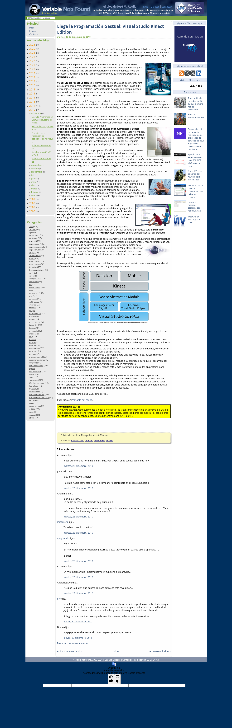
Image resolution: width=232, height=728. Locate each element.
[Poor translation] (117, 679)
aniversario (34, 235)
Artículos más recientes (69, 651)
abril (33, 185)
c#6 (31, 276)
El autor (155, 6)
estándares (34, 302)
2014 (32, 93)
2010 (32, 110)
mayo (34, 181)
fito (59, 598)
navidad (32, 339)
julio (33, 175)
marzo (34, 188)
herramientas (35, 313)
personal (33, 354)
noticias (32, 345)
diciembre (36, 113)
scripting (33, 363)
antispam (33, 238)
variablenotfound (36, 394)
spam (31, 377)
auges (31, 252)
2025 (32, 49)
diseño (32, 296)
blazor (32, 258)
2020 (32, 69)
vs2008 (32, 409)
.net (31, 226)
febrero (35, 192)
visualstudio (34, 406)
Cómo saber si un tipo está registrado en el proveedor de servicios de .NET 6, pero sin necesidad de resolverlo (196, 139)
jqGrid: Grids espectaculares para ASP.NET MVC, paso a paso (195, 160)
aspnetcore (34, 244)
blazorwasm (34, 264)
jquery (32, 328)
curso (31, 290)
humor (32, 319)
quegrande (63, 538)
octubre (35, 168)
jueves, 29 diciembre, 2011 (78, 637)
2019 (32, 73)
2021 (32, 65)
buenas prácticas (36, 270)
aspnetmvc (34, 250)
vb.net (32, 400)
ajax (31, 232)
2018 (32, 77)
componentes (35, 278)
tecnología (33, 386)
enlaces (32, 299)
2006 (32, 211)
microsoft (33, 331)
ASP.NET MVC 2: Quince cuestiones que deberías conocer (195, 191)
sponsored (34, 380)
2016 (32, 85)
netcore (32, 342)
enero (34, 195)
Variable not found (82, 399)
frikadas (32, 307)
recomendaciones (37, 360)
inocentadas (34, 322)
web (31, 412)
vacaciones (34, 391)
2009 (32, 199)
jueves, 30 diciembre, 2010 (78, 621)
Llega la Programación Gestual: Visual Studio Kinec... (42, 119)
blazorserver (34, 261)
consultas (33, 281)
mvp (31, 336)
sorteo (32, 374)
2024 (32, 53)
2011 (32, 106)
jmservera (62, 521)
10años (32, 229)
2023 (32, 57)
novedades (34, 348)
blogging (33, 267)
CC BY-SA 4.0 (152, 659)
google (32, 310)
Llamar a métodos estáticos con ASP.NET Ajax (194, 206)
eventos (32, 305)
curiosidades (34, 287)
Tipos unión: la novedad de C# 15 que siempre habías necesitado (195, 104)
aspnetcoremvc (36, 247)
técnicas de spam (36, 383)
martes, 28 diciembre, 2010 (78, 465)
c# (30, 273)
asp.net (32, 241)
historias (33, 316)
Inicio (145, 6)
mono (31, 334)
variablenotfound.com (39, 397)
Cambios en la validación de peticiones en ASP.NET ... (42, 137)
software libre (35, 371)
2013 (32, 97)
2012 (32, 101)
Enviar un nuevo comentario (72, 643)
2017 (32, 81)
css (30, 284)
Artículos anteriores (159, 651)
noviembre (36, 165)
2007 (32, 207)
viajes (31, 403)
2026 (32, 45)
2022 (32, 61)
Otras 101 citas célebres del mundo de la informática (195, 175)
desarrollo (33, 293)
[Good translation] (111, 679)
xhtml (31, 418)
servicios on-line (36, 365)
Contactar (166, 6)
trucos (32, 389)
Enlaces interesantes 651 (196, 116)
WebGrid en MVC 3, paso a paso (195, 219)
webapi (32, 415)
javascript (33, 325)
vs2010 (109, 440)
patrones (33, 351)
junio (33, 178)
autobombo (34, 255)
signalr (32, 368)
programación (35, 357)
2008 (32, 203)
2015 (32, 89)
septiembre (37, 171)
